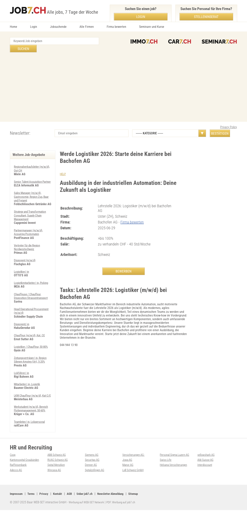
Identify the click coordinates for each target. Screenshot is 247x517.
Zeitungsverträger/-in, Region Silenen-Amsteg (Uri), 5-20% (32, 363)
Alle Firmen (87, 27)
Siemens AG (92, 462)
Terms (32, 501)
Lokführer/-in (22, 376)
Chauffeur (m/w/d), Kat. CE (30, 335)
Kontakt (60, 501)
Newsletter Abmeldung (116, 501)
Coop (13, 462)
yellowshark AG (206, 462)
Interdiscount (205, 472)
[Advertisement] (123, 79)
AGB (72, 501)
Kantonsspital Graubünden (26, 467)
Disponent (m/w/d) (25, 256)
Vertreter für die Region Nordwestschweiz (28, 243)
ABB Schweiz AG (57, 462)
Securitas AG (93, 467)
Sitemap (140, 501)
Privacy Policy (228, 119)
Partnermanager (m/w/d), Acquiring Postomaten (30, 228)
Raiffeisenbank (19, 472)
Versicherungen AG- (134, 462)
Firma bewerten (116, 27)
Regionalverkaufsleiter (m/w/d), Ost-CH (28, 161)
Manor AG (128, 472)
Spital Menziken (56, 472)
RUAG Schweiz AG (58, 467)
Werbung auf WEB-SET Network (88, 509)
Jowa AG (127, 467)
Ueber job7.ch (88, 501)
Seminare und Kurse (151, 27)
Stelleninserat (206, 17)
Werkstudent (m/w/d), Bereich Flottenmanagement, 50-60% (32, 415)
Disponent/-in (22, 324)
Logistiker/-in (22, 268)
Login (33, 27)
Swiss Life (166, 467)
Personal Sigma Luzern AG (176, 462)
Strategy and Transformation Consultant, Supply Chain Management (31, 211)
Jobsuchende (58, 27)
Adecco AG (16, 477)
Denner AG (91, 472)
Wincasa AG (54, 477)
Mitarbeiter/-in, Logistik (28, 387)
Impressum (17, 501)
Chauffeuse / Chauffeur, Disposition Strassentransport (32, 296)
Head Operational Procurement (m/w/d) (27, 310)
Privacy (45, 501)
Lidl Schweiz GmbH (133, 477)
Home (13, 27)
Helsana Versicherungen (174, 472)
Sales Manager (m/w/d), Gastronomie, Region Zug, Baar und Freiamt (30, 192)
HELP (63, 166)
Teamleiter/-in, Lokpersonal (31, 429)
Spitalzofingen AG (96, 477)
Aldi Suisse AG (206, 467)
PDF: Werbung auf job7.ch (125, 509)
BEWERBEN (123, 264)
